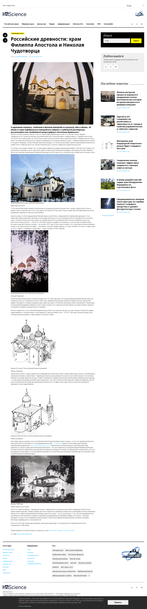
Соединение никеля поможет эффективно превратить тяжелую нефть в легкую (128, 163)
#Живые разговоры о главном (61, 575)
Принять (118, 602)
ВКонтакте (52, 530)
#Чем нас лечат (75, 559)
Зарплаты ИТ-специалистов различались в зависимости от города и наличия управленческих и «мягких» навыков (129, 122)
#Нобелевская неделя (59, 554)
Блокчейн (90, 24)
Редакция (30, 552)
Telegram (60, 530)
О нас (29, 549)
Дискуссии (41, 24)
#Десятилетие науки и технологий (63, 571)
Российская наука (11, 24)
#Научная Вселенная (80, 575)
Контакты (31, 558)
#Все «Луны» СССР (67, 567)
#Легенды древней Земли (60, 563)
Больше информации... (26, 606)
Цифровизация (64, 24)
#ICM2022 (55, 567)
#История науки (57, 550)
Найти (136, 41)
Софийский (58, 443)
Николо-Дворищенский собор (40, 445)
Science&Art (108, 24)
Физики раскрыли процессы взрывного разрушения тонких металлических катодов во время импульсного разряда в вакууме (129, 98)
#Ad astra (73, 563)
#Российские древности (24, 534)
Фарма (52, 24)
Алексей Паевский (19, 56)
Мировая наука (28, 24)
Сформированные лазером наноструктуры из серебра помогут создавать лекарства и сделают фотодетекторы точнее (130, 203)
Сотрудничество (33, 555)
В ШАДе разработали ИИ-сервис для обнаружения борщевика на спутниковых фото (129, 183)
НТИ (99, 24)
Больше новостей (108, 214)
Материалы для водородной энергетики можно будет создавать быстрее (129, 144)
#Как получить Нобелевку (73, 550)
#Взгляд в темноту (84, 563)
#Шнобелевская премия (60, 559)
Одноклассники (69, 530)
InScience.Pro (78, 24)
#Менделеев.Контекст (85, 571)
